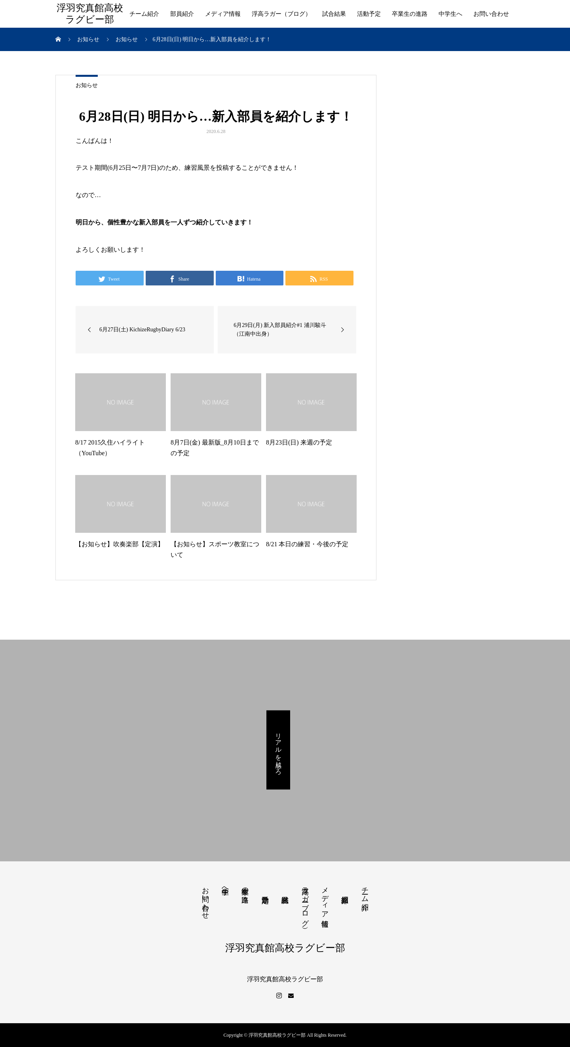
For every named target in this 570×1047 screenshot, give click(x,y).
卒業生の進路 (410, 14)
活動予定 (369, 14)
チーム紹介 (144, 14)
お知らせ (87, 85)
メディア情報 (223, 14)
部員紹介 (182, 14)
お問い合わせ (491, 14)
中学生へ (450, 14)
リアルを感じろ (278, 749)
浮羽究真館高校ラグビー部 (90, 14)
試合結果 (334, 14)
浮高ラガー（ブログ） (281, 14)
